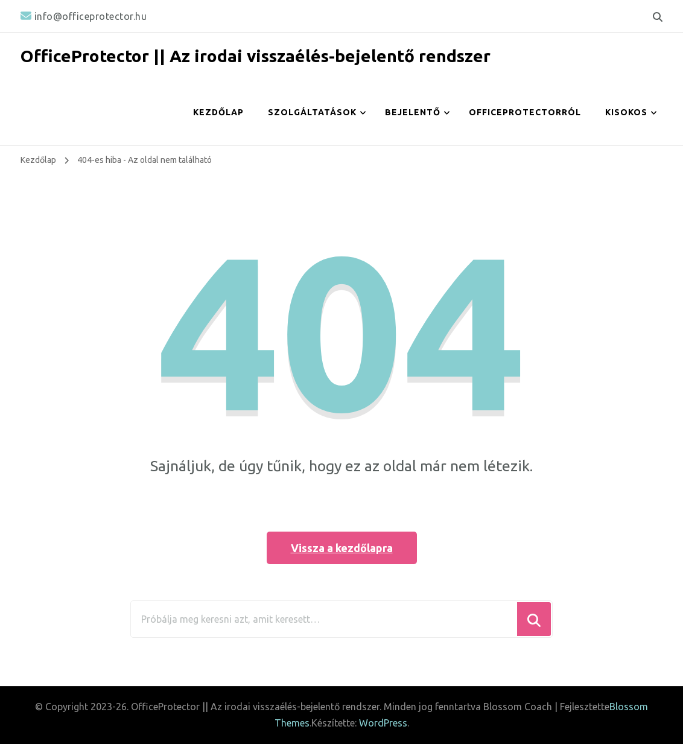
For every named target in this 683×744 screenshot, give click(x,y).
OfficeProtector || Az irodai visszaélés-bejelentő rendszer (256, 55)
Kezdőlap (218, 112)
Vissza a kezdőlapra (342, 548)
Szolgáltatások (312, 112)
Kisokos (626, 112)
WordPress (383, 722)
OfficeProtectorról (525, 112)
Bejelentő (412, 112)
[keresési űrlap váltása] (657, 17)
